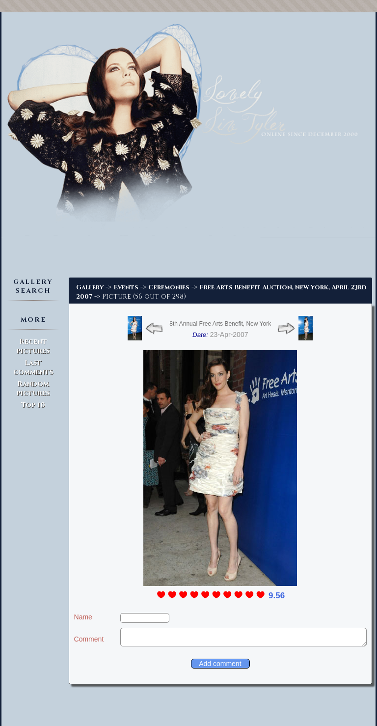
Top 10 (33, 405)
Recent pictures (33, 346)
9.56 (277, 595)
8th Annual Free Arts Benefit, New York (220, 323)
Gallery (90, 287)
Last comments (33, 367)
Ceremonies (168, 287)
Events (125, 287)
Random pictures (33, 388)
